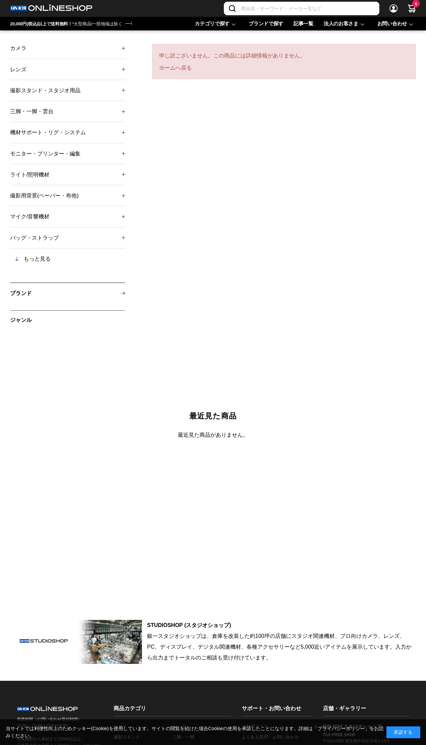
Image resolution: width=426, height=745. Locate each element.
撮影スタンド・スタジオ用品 (45, 90)
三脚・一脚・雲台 (31, 111)
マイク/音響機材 (29, 216)
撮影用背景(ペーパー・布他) (44, 195)
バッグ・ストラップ (34, 238)
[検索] (232, 8)
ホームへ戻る (175, 68)
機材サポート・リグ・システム (48, 132)
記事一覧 (303, 23)
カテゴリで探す (212, 23)
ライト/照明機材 (29, 174)
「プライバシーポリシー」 (341, 728)
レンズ (18, 69)
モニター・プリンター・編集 (45, 154)
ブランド (21, 293)
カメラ (18, 48)
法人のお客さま (341, 23)
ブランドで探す (266, 23)
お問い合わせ (392, 23)
